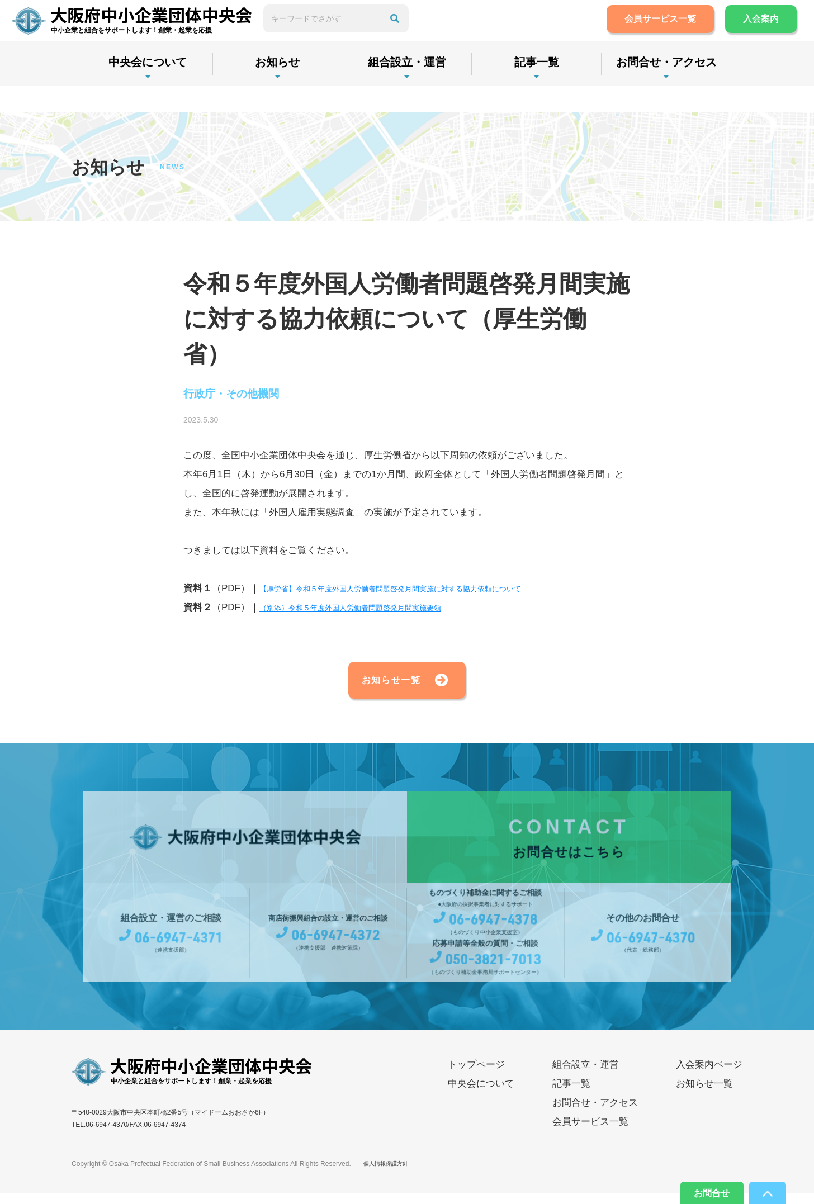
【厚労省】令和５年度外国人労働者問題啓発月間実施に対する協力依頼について (430, 591)
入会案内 (750, 31)
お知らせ (277, 88)
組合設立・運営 (407, 88)
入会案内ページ (709, 1076)
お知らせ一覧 (371, 687)
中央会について (147, 88)
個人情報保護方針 (390, 1175)
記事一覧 (536, 88)
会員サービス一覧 (649, 31)
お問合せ (697, 1190)
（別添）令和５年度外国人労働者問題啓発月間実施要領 (378, 610)
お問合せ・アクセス (666, 88)
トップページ (476, 1076)
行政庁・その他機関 (244, 395)
